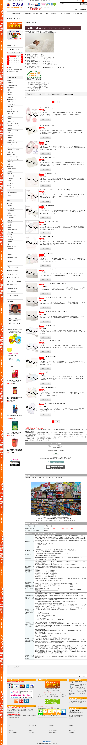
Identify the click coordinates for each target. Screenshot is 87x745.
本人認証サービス (12, 284)
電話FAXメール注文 (13, 267)
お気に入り (11, 730)
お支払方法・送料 (12, 257)
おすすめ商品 (31, 732)
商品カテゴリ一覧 (32, 725)
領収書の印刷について (13, 288)
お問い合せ (10, 261)
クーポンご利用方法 (13, 295)
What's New (51, 725)
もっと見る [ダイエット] (20, 455)
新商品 (30, 730)
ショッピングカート (13, 732)
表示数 (28, 94)
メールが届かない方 (13, 270)
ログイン (77, 9)
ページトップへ (84, 676)
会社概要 (10, 254)
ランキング (51, 727)
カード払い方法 (12, 291)
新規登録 (84, 9)
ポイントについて (12, 274)
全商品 (9, 80)
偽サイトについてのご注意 (14, 281)
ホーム (10, 725)
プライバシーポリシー (13, 277)
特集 (30, 727)
